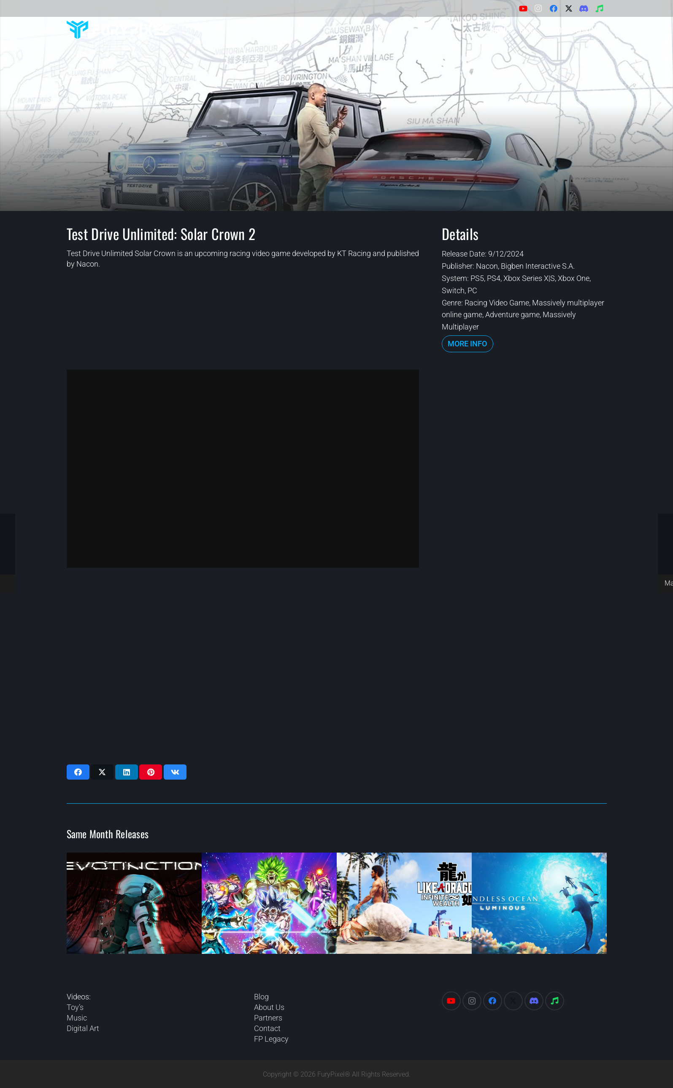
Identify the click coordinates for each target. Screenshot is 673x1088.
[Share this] (78, 772)
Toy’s (75, 1007)
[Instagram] (538, 8)
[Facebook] (553, 8)
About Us (269, 1007)
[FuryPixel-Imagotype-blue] (118, 30)
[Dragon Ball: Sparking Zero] (269, 903)
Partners (268, 1017)
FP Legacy (271, 1038)
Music (77, 1017)
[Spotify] (599, 8)
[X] (568, 8)
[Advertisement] (524, 496)
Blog (261, 996)
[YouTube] (523, 8)
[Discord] (584, 8)
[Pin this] (150, 772)
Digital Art (83, 1028)
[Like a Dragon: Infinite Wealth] (404, 903)
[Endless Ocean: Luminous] (539, 903)
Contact (267, 1028)
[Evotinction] (134, 903)
